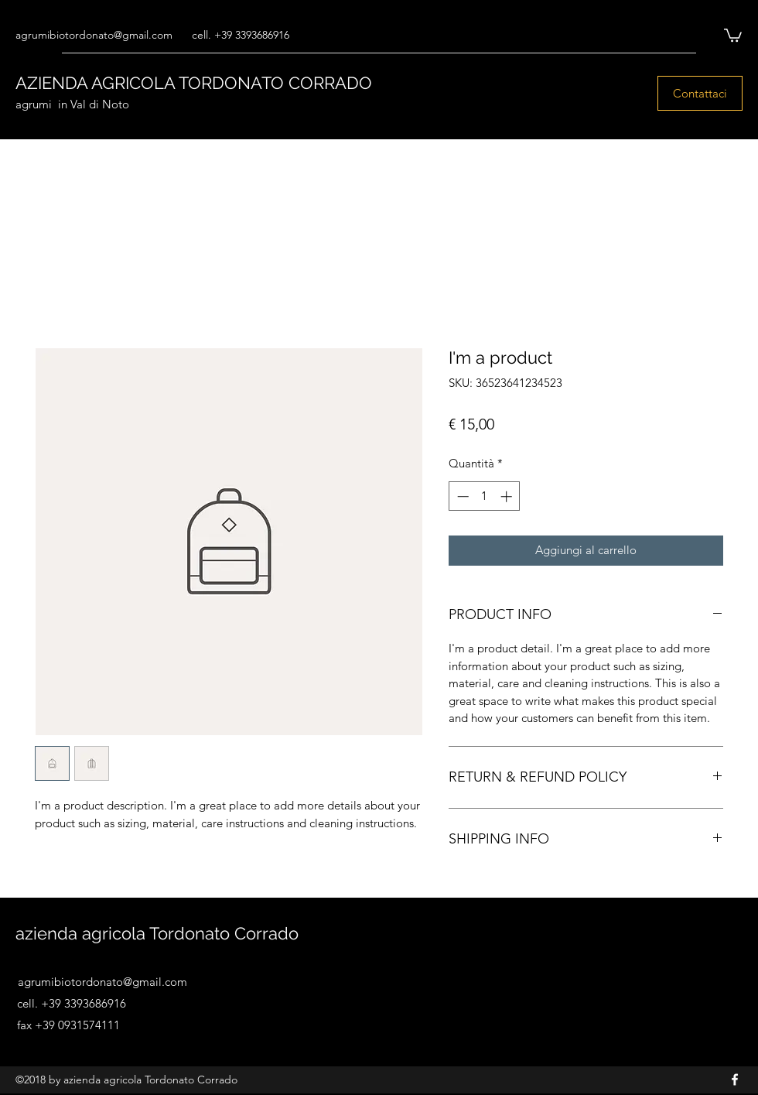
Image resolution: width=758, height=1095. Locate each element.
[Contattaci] (700, 93)
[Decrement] (461, 496)
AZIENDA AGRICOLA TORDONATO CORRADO (193, 83)
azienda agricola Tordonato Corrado (157, 933)
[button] (733, 34)
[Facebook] (735, 1079)
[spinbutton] (484, 496)
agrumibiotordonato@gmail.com (93, 35)
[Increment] (507, 496)
